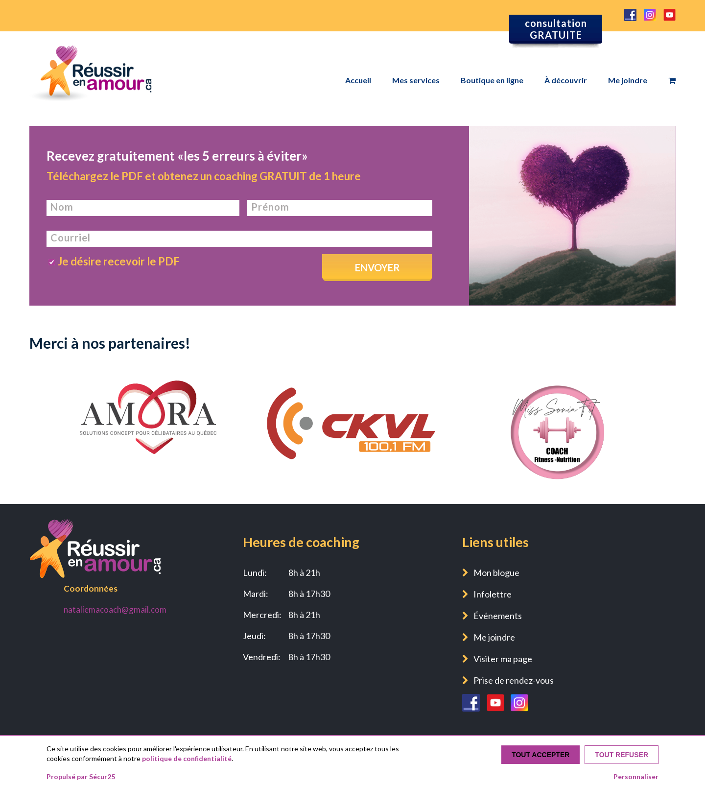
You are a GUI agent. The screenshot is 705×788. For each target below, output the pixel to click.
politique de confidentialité (187, 758)
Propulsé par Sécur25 (81, 776)
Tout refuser (621, 755)
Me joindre (627, 80)
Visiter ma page (502, 658)
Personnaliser (635, 776)
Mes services (416, 80)
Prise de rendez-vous (513, 680)
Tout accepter (540, 755)
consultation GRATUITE (556, 29)
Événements (497, 615)
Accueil (358, 80)
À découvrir (565, 80)
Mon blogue (496, 572)
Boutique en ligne (492, 80)
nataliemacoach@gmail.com (115, 609)
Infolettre (492, 594)
